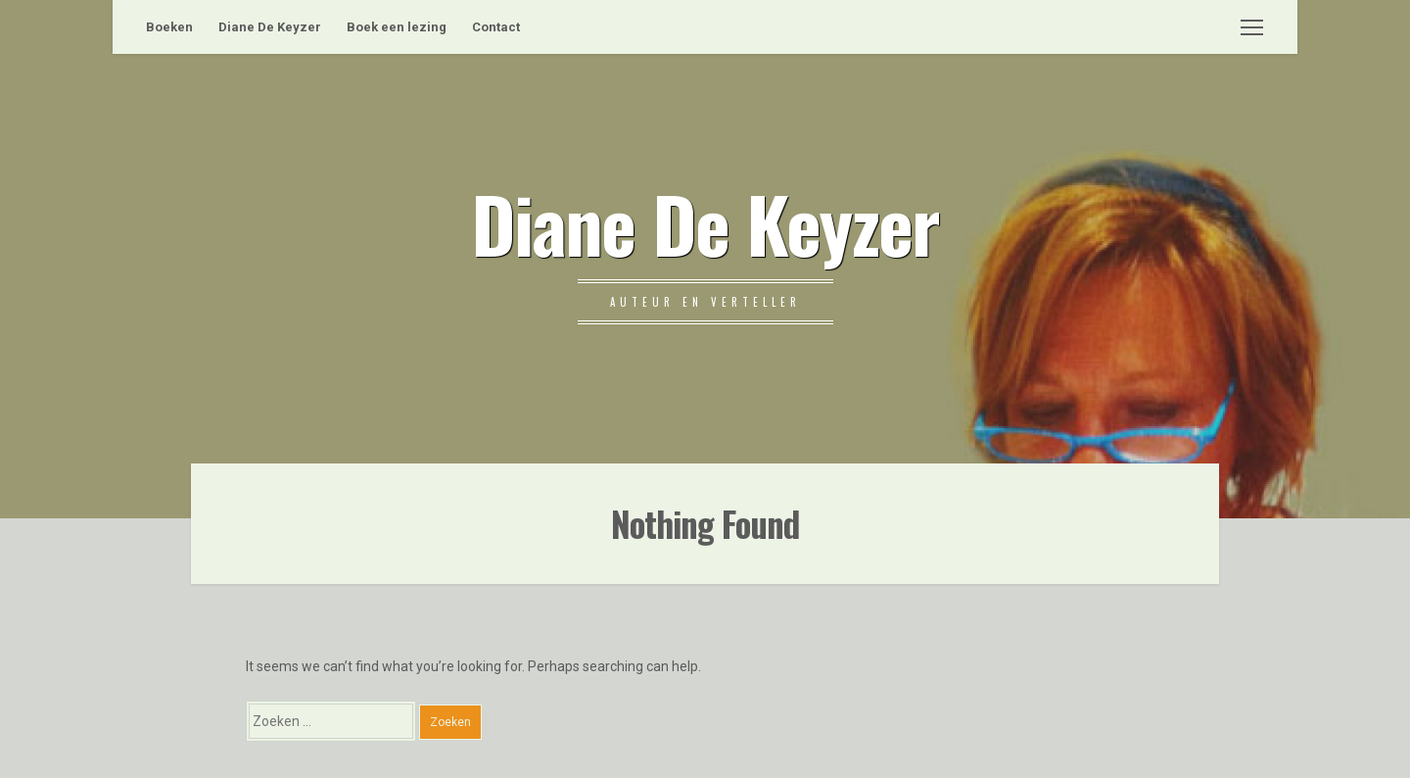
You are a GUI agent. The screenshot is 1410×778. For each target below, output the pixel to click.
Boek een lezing (396, 27)
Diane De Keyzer (269, 27)
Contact (496, 27)
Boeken (169, 27)
